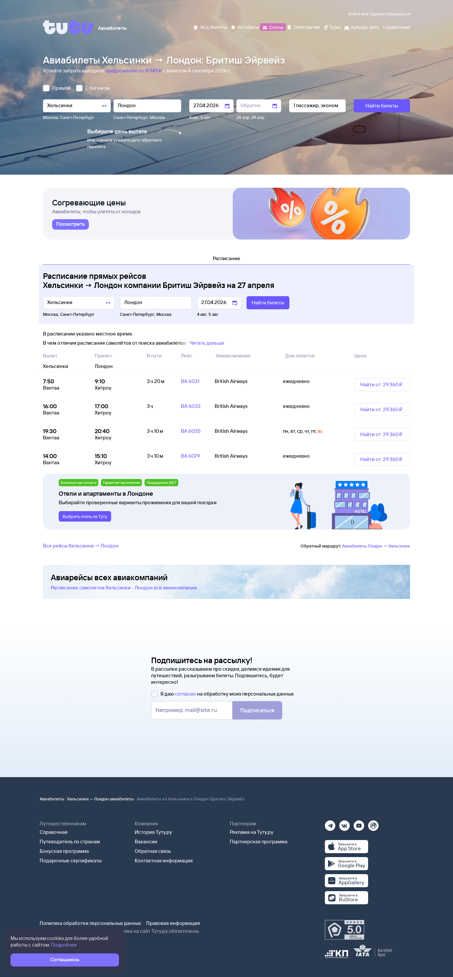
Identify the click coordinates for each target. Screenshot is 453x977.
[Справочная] (396, 26)
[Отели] (272, 26)
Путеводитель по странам (70, 841)
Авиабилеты (52, 798)
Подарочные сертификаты (71, 860)
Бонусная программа (64, 851)
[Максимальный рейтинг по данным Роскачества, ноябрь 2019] (344, 930)
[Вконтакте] (344, 823)
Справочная (54, 832)
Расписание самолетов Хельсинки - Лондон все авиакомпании (124, 587)
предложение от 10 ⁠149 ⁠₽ (134, 70)
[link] (70, 224)
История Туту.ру (153, 832)
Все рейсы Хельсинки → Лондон (81, 546)
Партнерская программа (258, 841)
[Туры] (332, 26)
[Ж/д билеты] (210, 26)
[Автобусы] (244, 26)
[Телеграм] (330, 823)
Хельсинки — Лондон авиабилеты (100, 798)
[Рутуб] (373, 823)
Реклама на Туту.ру (251, 832)
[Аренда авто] (361, 26)
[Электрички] (303, 26)
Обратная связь (153, 851)
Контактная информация (164, 860)
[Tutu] (68, 27)
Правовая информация (173, 923)
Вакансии (146, 841)
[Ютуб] (359, 823)
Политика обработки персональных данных (90, 923)
